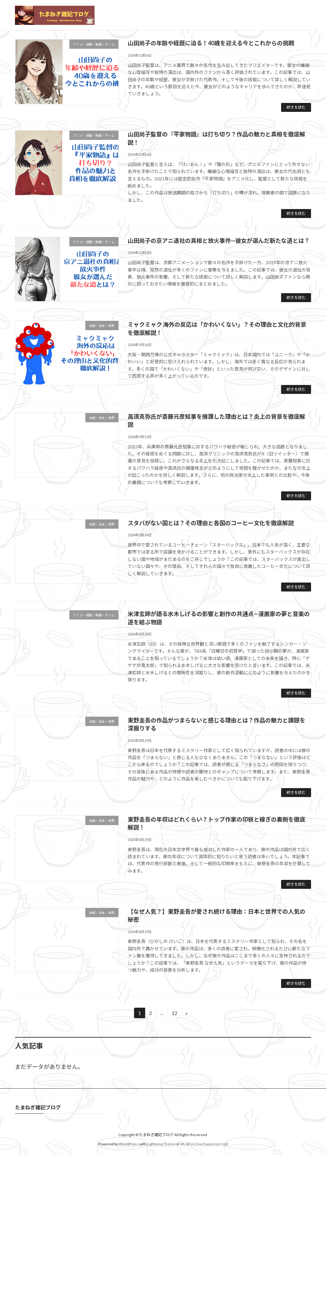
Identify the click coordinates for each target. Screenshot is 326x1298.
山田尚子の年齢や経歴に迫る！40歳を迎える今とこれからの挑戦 (211, 146)
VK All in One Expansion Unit (204, 1246)
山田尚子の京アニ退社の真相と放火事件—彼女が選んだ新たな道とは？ (219, 343)
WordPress (128, 1246)
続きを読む (296, 210)
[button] (157, 128)
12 (174, 1117)
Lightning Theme (161, 1246)
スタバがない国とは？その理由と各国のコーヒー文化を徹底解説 (211, 625)
